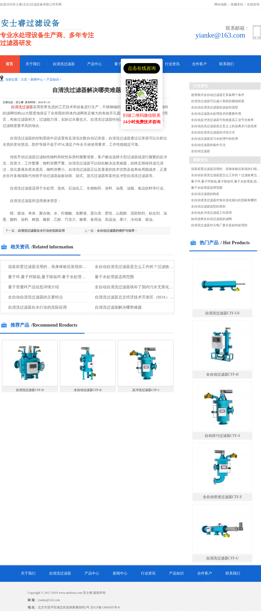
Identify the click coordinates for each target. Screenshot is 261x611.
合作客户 (199, 64)
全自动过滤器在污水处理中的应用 (214, 138)
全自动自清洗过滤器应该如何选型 (214, 107)
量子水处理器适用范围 (114, 277)
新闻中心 (37, 79)
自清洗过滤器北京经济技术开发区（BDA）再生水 (138, 297)
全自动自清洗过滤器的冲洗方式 (213, 132)
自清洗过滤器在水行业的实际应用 (41, 231)
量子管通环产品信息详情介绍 (33, 287)
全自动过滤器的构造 (205, 194)
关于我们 (33, 64)
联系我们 (226, 64)
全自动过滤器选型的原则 (208, 206)
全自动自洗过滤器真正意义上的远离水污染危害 (224, 126)
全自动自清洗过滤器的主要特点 (35, 297)
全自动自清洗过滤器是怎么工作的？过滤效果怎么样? (141, 267)
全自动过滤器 (200, 151)
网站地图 (220, 4)
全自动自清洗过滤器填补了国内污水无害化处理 (136, 287)
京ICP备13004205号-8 (105, 607)
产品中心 (94, 64)
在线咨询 (253, 4)
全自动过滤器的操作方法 (208, 145)
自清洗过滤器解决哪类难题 (118, 307)
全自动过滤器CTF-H (222, 374)
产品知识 (52, 79)
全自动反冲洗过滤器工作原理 (211, 213)
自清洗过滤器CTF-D (30, 390)
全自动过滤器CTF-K (88, 390)
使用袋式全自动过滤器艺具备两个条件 (217, 95)
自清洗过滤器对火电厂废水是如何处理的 (219, 225)
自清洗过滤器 (64, 64)
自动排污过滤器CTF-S (222, 436)
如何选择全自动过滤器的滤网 (211, 219)
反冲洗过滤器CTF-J (145, 390)
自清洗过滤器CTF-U (222, 558)
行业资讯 (172, 64)
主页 (24, 79)
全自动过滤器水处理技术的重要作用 (216, 113)
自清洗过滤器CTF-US (222, 313)
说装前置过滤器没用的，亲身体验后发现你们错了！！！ (57, 267)
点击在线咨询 (142, 68)
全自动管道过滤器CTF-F (222, 497)
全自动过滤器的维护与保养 (115, 231)
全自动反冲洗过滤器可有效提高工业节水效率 (222, 120)
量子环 (119, 64)
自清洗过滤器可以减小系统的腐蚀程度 (217, 101)
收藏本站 (237, 4)
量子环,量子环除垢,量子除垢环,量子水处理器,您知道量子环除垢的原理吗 (70, 277)
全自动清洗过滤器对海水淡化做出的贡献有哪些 (224, 200)
